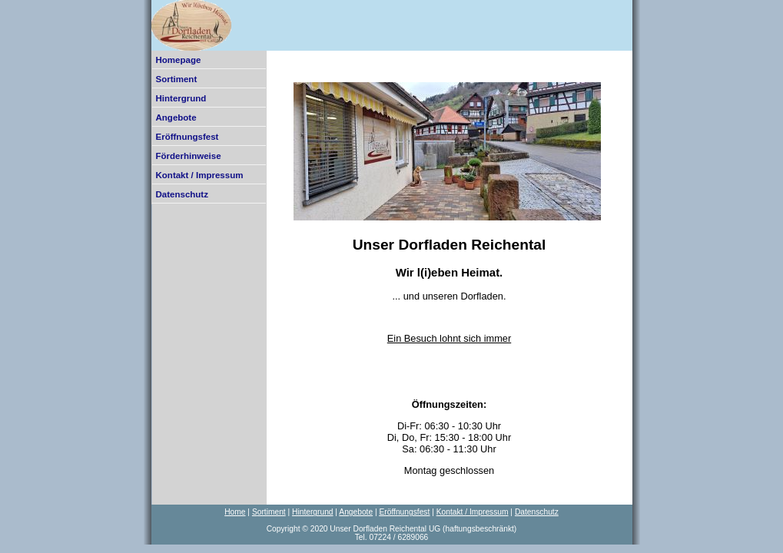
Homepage (178, 60)
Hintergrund (181, 98)
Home (234, 512)
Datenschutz (182, 194)
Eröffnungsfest (187, 136)
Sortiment (176, 79)
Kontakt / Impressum (200, 175)
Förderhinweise (188, 156)
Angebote (176, 117)
